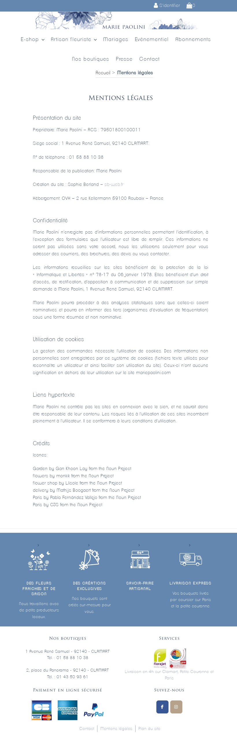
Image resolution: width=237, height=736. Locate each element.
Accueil (103, 73)
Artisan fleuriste (74, 39)
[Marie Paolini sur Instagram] (176, 706)
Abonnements (193, 39)
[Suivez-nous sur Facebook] (162, 706)
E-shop (33, 39)
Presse (124, 59)
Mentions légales (116, 729)
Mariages (115, 39)
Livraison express (190, 583)
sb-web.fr (114, 184)
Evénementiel (152, 39)
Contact (149, 59)
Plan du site (149, 729)
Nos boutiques (90, 59)
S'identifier (167, 5)
